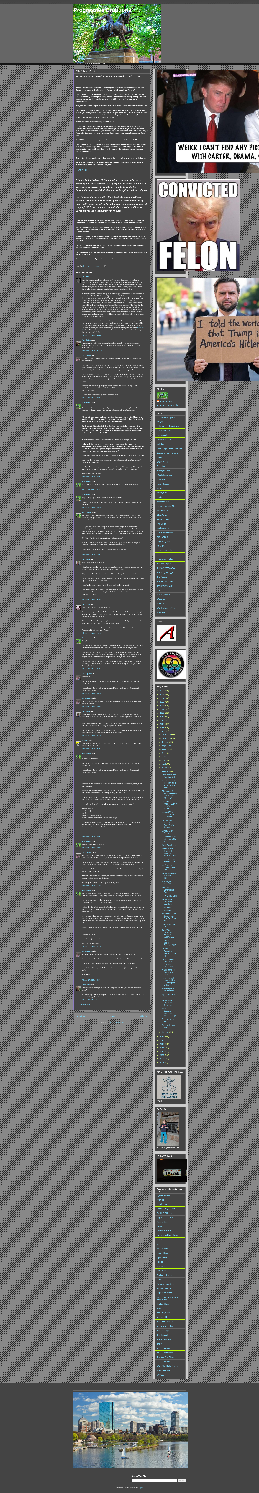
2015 (162, 731)
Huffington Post (163, 471)
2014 (162, 1036)
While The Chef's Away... (167, 1366)
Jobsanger (161, 488)
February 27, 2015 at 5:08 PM (91, 837)
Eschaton (161, 466)
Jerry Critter (86, 340)
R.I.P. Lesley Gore (169, 896)
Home (112, 1016)
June (164, 757)
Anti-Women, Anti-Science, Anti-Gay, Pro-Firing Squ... (169, 917)
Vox (158, 590)
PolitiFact (161, 1266)
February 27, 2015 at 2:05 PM (91, 507)
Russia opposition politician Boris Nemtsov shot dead (169, 784)
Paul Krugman (163, 519)
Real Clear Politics (164, 1275)
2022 (162, 705)
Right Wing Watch (164, 541)
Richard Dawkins (164, 1288)
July (164, 753)
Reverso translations (165, 1284)
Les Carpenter (87, 355)
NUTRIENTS (162, 510)
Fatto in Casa (162, 1222)
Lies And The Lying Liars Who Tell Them (169, 814)
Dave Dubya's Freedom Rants (169, 448)
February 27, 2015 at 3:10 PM (91, 633)
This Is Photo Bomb (165, 1353)
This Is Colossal (163, 1348)
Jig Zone (160, 1244)
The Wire (161, 1344)
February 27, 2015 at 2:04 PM (91, 490)
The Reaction (162, 577)
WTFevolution (162, 1375)
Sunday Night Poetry (167, 832)
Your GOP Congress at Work (168, 890)
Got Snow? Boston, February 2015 (169, 942)
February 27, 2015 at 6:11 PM (91, 886)
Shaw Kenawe (86, 402)
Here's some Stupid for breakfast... (167, 901)
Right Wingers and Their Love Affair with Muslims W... (169, 933)
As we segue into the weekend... (169, 989)
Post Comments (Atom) (116, 1022)
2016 (162, 728)
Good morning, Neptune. (168, 909)
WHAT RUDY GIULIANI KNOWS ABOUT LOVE (169, 852)
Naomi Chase (162, 1253)
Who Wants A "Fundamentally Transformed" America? (169, 794)
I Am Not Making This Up (167, 1235)
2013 (162, 1040)
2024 (162, 698)
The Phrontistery (164, 1339)
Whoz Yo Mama (163, 603)
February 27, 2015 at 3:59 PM (91, 693)
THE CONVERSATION (166, 568)
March (165, 768)
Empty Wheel (162, 462)
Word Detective (163, 1370)
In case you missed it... (167, 883)
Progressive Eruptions (102, 10)
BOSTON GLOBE (164, 431)
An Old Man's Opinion (166, 417)
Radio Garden (163, 528)
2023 (162, 702)
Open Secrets (162, 1257)
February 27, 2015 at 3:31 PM (91, 669)
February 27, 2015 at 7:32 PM (91, 946)
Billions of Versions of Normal (169, 426)
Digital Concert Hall (165, 1217)
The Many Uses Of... (165, 1322)
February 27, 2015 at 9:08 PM (91, 980)
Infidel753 (85, 277)
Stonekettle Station (165, 559)
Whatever (161, 599)
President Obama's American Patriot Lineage (169, 1012)
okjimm (84, 740)
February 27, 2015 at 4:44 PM (91, 749)
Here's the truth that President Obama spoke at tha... (168, 981)
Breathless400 (163, 1204)
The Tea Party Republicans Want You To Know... (168, 823)
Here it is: (81, 170)
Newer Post (80, 1016)
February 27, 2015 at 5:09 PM (91, 848)
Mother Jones (162, 1248)
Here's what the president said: (169, 860)
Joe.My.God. (162, 493)
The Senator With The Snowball (169, 776)
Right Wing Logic (169, 845)
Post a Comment (84, 1005)
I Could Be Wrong (164, 475)
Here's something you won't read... (169, 875)
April (164, 764)
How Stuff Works (164, 1231)
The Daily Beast (163, 1313)
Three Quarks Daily (165, 586)
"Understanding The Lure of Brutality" (168, 972)
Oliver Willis (162, 515)
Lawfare (160, 497)
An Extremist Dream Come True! (168, 867)
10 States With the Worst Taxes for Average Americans (169, 962)
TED (159, 1308)
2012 (162, 1044)
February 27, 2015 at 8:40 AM (91, 335)
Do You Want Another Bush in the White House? (169, 805)
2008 (162, 1059)
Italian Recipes (163, 484)
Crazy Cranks (162, 435)
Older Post (144, 1016)
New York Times (163, 502)
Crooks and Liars (164, 440)
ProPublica (161, 524)
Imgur (159, 1240)
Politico (160, 1262)
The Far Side (162, 1317)
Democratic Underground (167, 453)
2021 (162, 709)
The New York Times (165, 1326)
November (166, 738)
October (165, 742)
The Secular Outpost (165, 581)
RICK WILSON (163, 537)
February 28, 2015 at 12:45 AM (92, 1000)
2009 (162, 1055)
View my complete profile (167, 405)
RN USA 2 (161, 546)
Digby (159, 457)
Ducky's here (86, 604)
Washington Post (164, 595)
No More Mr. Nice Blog (166, 506)
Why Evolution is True (166, 608)
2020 (162, 713)
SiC (158, 555)
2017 (162, 724)
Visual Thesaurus (164, 1361)
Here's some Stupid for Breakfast (167, 1002)
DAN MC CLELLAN (165, 1213)
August (165, 749)
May (164, 760)
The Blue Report (164, 564)
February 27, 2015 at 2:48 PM (91, 600)
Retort (159, 1279)
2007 (162, 1062)
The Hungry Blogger (165, 572)
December (166, 734)
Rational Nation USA (165, 533)
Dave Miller (86, 559)
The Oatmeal (162, 1335)
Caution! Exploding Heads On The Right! (169, 952)
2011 (162, 1048)
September (167, 746)
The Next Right (163, 1331)
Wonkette (161, 612)
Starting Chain (163, 1304)
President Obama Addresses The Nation (169, 839)
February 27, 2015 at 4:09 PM (91, 707)
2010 (162, 1051)
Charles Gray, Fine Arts (166, 1209)
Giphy (159, 1226)
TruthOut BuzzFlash (165, 1357)
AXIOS (160, 422)
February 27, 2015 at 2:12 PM (91, 555)
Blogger (140, 1488)
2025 (162, 694)
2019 (162, 716)
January (165, 1032)
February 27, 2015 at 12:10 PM (92, 351)
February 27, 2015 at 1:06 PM (91, 398)
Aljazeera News (163, 1195)
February (166, 771)
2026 (162, 691)
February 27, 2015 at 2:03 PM (91, 477)
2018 (162, 720)
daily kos (160, 444)
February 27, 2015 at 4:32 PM (91, 735)
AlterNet (160, 1200)
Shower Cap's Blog (165, 550)
